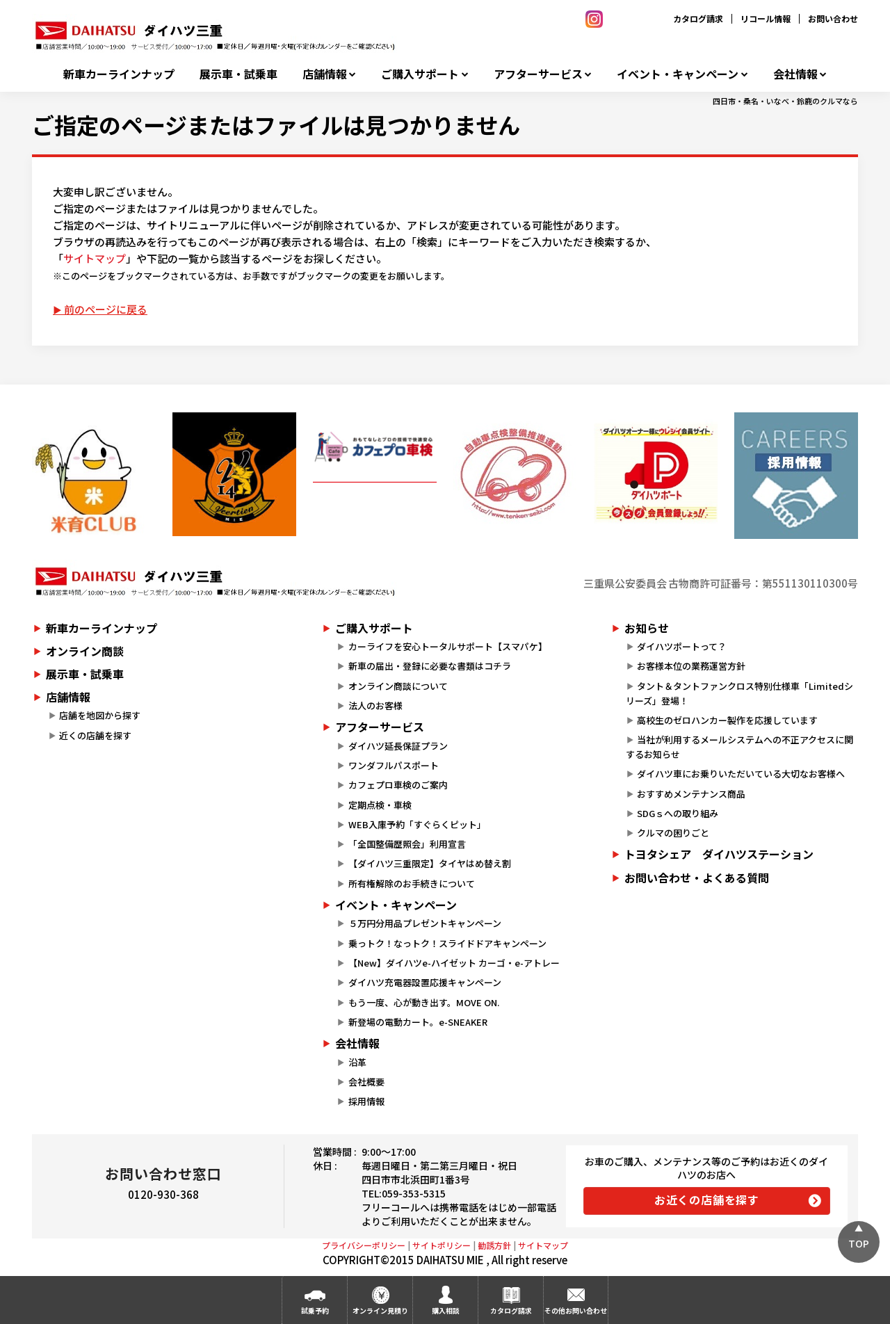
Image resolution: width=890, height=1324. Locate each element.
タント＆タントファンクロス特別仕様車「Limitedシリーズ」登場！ (739, 693)
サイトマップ (94, 258)
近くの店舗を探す (95, 735)
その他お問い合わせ (575, 1310)
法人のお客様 (375, 705)
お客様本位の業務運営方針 (691, 665)
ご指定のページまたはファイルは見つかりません (276, 124)
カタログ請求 (698, 18)
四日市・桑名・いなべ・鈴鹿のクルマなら (785, 100)
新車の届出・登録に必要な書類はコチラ (429, 665)
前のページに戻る (105, 309)
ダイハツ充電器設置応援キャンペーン (424, 982)
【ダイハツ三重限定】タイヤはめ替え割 (429, 863)
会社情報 (795, 74)
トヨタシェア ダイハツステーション (719, 854)
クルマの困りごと (673, 832)
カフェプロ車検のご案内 (398, 784)
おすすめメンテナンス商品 (691, 793)
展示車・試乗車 (238, 74)
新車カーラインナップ (119, 74)
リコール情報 (766, 18)
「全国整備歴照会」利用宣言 (407, 843)
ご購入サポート (420, 74)
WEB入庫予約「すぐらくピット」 (417, 824)
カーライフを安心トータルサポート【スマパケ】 (447, 646)
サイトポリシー (441, 1245)
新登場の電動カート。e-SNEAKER (417, 1021)
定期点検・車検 (380, 805)
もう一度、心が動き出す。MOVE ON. (423, 1002)
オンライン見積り (380, 1310)
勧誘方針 (494, 1245)
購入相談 (446, 1310)
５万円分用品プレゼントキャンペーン (424, 923)
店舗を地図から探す (99, 715)
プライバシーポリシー (363, 1245)
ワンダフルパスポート (393, 765)
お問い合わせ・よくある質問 (696, 877)
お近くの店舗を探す (706, 1199)
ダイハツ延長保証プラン (398, 745)
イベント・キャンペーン (677, 74)
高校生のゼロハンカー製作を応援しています (727, 720)
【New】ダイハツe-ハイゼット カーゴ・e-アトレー (454, 962)
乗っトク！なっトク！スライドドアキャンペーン (447, 943)
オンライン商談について (398, 686)
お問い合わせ (833, 18)
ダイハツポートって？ (682, 646)
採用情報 (366, 1101)
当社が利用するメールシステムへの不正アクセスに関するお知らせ (739, 747)
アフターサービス (538, 74)
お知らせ (646, 628)
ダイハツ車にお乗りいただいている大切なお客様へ (741, 773)
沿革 (357, 1062)
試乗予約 (315, 1310)
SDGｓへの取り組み (677, 813)
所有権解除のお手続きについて (411, 883)
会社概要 (366, 1081)
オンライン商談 (85, 651)
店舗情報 (324, 74)
